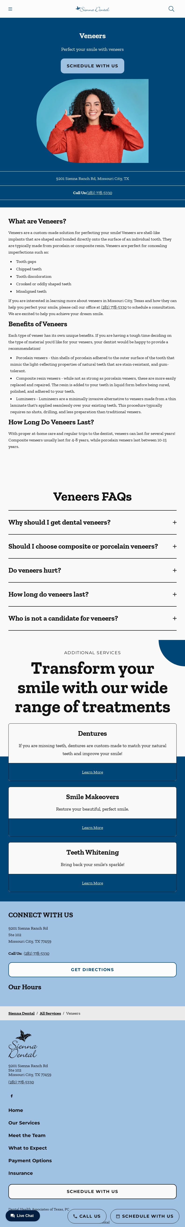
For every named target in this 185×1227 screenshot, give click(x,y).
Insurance (20, 1173)
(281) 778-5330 (99, 192)
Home (15, 1110)
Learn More (92, 772)
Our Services (24, 1123)
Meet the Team (27, 1135)
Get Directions (92, 969)
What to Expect (27, 1148)
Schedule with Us (92, 66)
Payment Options (30, 1160)
